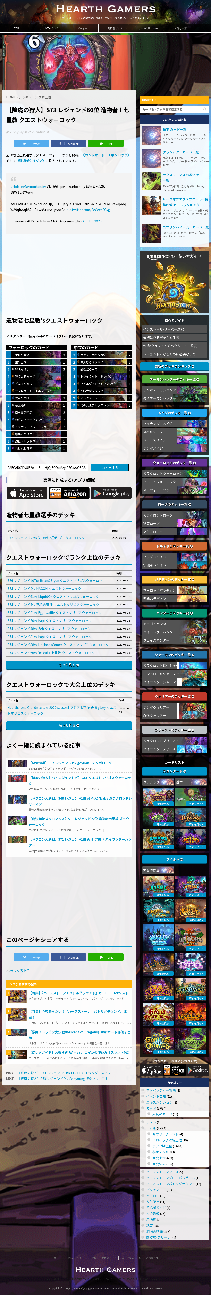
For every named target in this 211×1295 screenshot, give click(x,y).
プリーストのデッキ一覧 (174, 729)
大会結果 (159, 1163)
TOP (16, 28)
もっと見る (67, 664)
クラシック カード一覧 (181, 152)
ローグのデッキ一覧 (174, 504)
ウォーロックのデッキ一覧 (174, 462)
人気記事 (152, 1201)
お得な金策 (180, 28)
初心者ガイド (156, 1207)
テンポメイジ (153, 448)
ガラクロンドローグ (158, 515)
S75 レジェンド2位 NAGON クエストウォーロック (44, 588)
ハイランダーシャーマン (161, 681)
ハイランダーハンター (159, 632)
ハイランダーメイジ (157, 423)
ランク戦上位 (20, 970)
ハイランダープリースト (161, 748)
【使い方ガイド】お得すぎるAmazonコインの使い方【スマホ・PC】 (80, 1052)
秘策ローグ (151, 523)
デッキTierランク (49, 28)
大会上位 (159, 1157)
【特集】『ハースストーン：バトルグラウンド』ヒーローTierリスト (78, 992)
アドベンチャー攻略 (161, 1090)
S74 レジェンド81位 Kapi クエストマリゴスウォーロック (49, 636)
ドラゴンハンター (156, 623)
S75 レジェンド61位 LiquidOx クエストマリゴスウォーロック (53, 596)
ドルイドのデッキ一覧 (174, 545)
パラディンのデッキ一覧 (174, 579)
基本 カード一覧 (174, 129)
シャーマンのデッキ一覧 (174, 654)
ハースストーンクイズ (162, 1171)
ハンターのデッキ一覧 (174, 612)
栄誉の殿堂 (151, 870)
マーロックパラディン (159, 590)
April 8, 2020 (92, 221)
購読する (149, 100)
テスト (151, 1122)
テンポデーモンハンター (161, 390)
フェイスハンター (156, 640)
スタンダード (174, 771)
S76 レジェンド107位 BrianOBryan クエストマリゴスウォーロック (56, 580)
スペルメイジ (153, 431)
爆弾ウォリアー (154, 715)
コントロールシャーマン (161, 673)
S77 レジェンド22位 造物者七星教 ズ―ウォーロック (46, 537)
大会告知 (152, 1213)
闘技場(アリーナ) (159, 1237)
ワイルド (174, 859)
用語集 (151, 1219)
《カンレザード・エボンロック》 (106, 154)
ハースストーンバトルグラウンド (170, 1183)
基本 (179, 781)
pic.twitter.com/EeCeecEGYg (88, 209)
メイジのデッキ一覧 (174, 412)
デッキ (151, 1128)
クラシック (151, 781)
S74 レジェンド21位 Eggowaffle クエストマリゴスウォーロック (54, 612)
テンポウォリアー (156, 707)
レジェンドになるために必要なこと (169, 353)
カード (151, 1108)
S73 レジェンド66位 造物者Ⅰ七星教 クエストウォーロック (51, 652)
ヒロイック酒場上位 (167, 1139)
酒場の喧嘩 (154, 1231)
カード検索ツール (148, 28)
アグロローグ (153, 531)
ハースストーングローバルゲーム (170, 1177)
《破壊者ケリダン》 (30, 160)
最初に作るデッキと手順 (161, 337)
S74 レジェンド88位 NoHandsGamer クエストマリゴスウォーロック (58, 644)
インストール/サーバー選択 (163, 329)
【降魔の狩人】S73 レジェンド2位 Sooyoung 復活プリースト (62, 1078)
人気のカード (162, 1114)
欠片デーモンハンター (159, 398)
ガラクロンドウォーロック (163, 473)
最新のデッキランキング (174, 366)
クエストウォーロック (159, 481)
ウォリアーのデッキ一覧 (174, 696)
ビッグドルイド (154, 556)
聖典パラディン (154, 598)
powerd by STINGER (150, 1288)
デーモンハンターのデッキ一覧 (174, 379)
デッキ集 (82, 28)
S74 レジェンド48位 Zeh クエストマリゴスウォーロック (49, 628)
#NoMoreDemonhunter (28, 186)
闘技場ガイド (115, 28)
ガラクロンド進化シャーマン (164, 665)
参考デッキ (160, 1151)
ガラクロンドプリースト (161, 740)
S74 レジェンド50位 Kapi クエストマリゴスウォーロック (49, 620)
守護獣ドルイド (154, 565)
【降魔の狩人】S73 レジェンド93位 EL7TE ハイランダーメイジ (64, 1072)
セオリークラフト (165, 1134)
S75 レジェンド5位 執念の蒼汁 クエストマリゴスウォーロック (53, 604)
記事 (149, 1225)
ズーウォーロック (156, 489)
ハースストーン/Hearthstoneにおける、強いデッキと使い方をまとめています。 (105, 1278)
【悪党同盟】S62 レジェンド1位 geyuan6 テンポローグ (70, 762)
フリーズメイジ (154, 439)
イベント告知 (156, 1096)
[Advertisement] (69, 268)
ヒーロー (152, 1195)
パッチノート (156, 1189)
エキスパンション (159, 1102)
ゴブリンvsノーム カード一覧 (186, 226)
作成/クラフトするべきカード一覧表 (170, 345)
